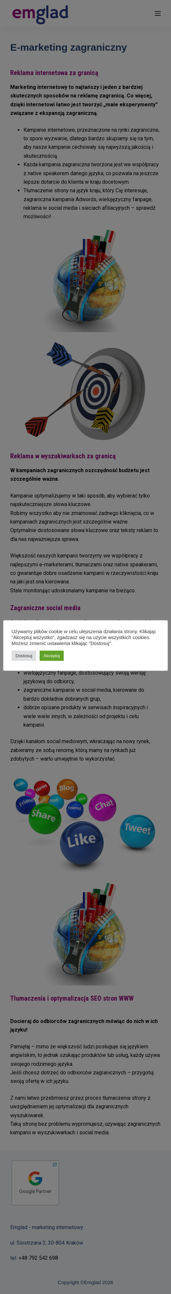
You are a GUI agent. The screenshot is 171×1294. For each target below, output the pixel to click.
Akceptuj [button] (52, 655)
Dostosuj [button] (24, 655)
